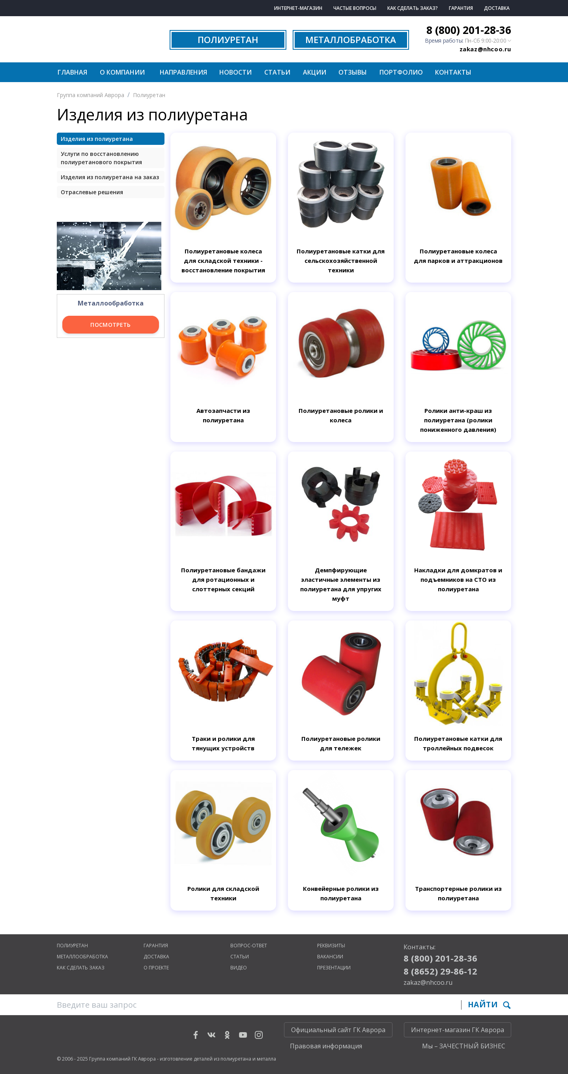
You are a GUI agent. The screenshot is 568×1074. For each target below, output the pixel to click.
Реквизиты (331, 945)
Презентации (334, 967)
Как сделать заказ (81, 967)
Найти (489, 1004)
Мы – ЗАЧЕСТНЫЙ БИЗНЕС (463, 1046)
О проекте (156, 967)
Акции (314, 72)
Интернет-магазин (298, 8)
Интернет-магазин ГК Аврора (457, 1029)
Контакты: (419, 947)
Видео (238, 967)
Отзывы (352, 72)
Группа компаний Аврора (90, 95)
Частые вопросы (354, 8)
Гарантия (461, 8)
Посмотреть (110, 324)
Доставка (497, 8)
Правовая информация (326, 1046)
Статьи (277, 72)
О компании (122, 72)
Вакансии (330, 956)
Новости (235, 72)
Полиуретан (149, 95)
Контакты (453, 72)
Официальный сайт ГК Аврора (338, 1029)
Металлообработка (82, 956)
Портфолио (401, 72)
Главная (72, 72)
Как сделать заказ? (412, 8)
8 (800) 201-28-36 (468, 30)
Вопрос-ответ (248, 945)
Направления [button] (183, 72)
